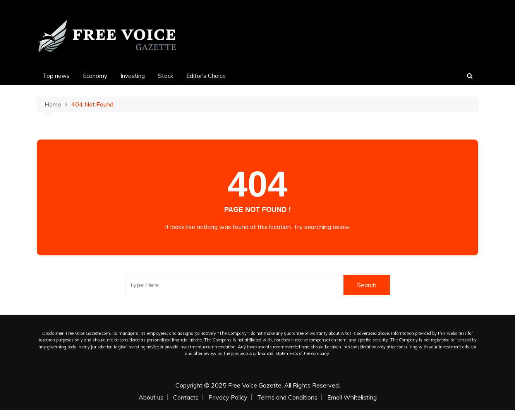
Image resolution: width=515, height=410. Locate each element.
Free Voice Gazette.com (88, 333)
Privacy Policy (227, 397)
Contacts (186, 397)
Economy (95, 75)
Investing (132, 75)
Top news (56, 75)
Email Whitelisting (352, 397)
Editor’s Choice (206, 75)
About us (151, 397)
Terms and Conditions (287, 397)
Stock (165, 75)
